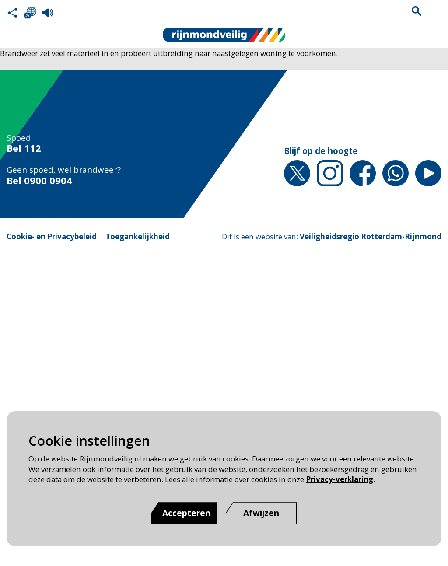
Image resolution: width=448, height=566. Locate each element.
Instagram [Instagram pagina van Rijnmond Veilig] (330, 173)
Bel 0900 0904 (39, 180)
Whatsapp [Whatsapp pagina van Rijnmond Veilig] (395, 173)
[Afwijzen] (261, 513)
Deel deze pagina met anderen (13, 13)
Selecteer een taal (30, 13)
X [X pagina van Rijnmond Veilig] (297, 173)
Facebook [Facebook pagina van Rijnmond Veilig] (363, 173)
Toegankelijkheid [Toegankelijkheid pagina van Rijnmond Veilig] (137, 236)
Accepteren (186, 513)
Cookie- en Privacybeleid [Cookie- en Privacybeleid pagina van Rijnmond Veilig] (52, 236)
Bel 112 (24, 148)
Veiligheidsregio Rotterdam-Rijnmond (370, 236)
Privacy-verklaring (339, 479)
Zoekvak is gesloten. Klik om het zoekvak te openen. (416, 11)
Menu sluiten (435, 11)
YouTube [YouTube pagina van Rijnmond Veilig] (428, 173)
